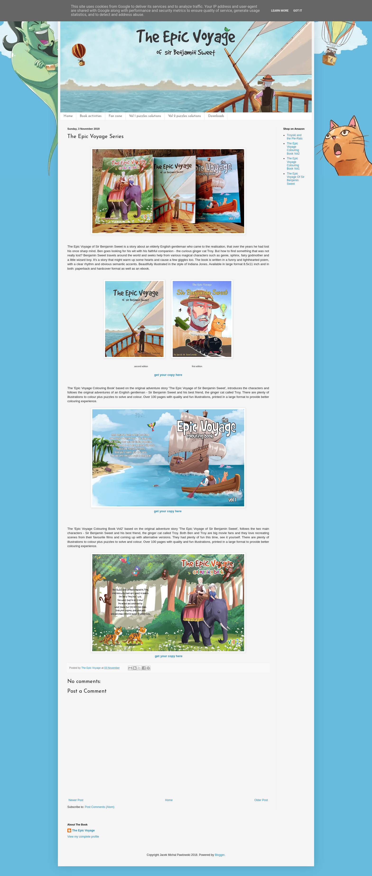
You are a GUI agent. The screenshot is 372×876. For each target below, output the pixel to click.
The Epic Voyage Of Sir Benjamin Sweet (295, 178)
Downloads (216, 116)
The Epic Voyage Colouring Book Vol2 (293, 148)
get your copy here (167, 511)
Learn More (280, 10)
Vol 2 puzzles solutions (184, 116)
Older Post (261, 800)
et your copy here (169, 375)
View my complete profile (83, 836)
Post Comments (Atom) (99, 807)
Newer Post (76, 800)
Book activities (91, 116)
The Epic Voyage (83, 830)
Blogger (219, 855)
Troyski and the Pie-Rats (294, 137)
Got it (297, 10)
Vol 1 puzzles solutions (145, 116)
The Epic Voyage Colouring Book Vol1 (293, 163)
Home (68, 116)
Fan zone (115, 116)
